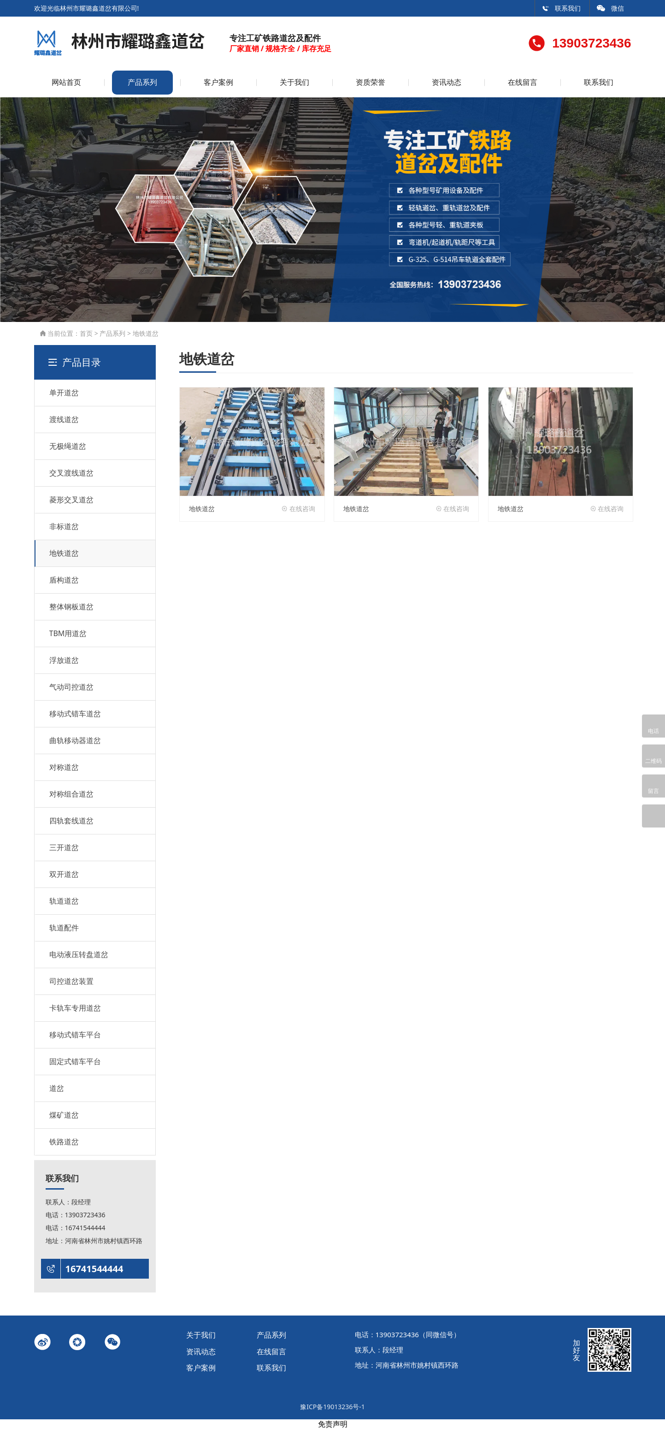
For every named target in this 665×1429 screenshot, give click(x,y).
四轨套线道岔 (71, 821)
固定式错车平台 (75, 1061)
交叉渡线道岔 (71, 473)
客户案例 (218, 82)
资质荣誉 (370, 82)
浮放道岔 (64, 660)
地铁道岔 (146, 333)
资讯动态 (446, 82)
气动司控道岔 (71, 687)
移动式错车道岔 (75, 714)
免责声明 (332, 1424)
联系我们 (561, 8)
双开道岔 (64, 874)
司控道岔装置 (71, 981)
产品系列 (142, 82)
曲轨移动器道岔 (75, 740)
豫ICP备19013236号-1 (332, 1406)
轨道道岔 (64, 901)
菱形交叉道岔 (71, 499)
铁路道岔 (64, 1142)
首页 (86, 333)
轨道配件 (64, 928)
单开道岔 (64, 392)
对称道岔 (64, 767)
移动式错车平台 (75, 1035)
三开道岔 (64, 847)
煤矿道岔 (64, 1115)
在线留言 (522, 82)
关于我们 (294, 82)
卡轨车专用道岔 (75, 1008)
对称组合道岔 (71, 794)
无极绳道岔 (67, 446)
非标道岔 (64, 526)
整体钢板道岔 (71, 606)
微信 (610, 8)
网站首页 (66, 82)
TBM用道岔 (68, 633)
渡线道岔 (64, 419)
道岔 (56, 1088)
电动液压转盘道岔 (78, 954)
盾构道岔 (64, 580)
